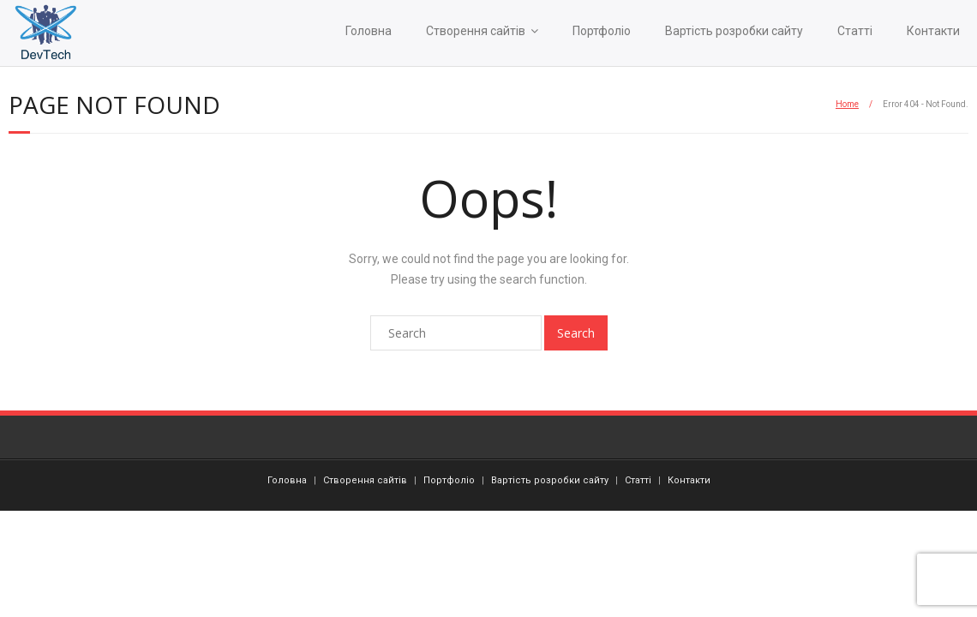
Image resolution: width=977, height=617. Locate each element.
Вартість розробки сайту (734, 31)
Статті (854, 31)
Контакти (933, 31)
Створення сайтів (475, 31)
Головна (368, 31)
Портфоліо (601, 31)
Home (847, 104)
